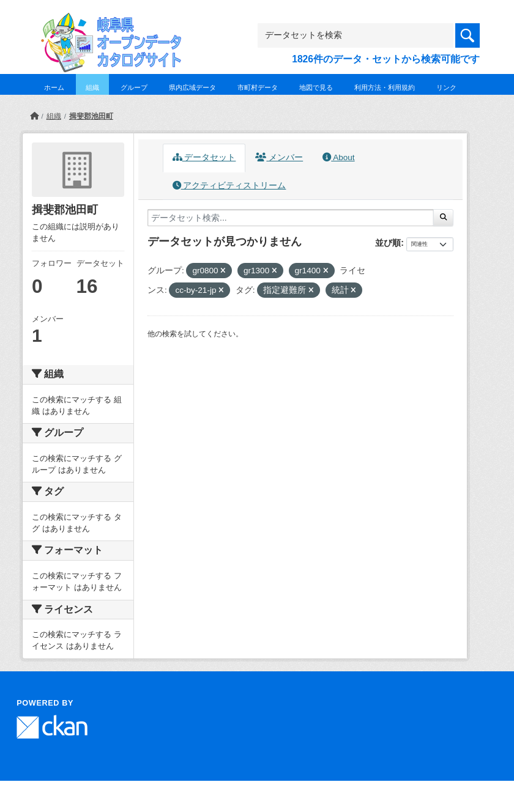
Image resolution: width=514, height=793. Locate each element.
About (338, 157)
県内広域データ (192, 87)
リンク (446, 87)
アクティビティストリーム (229, 185)
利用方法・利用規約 (384, 87)
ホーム (54, 87)
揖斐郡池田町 (91, 116)
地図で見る (316, 87)
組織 (92, 87)
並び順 (388, 243)
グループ (134, 87)
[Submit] (443, 217)
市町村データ (257, 87)
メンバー (279, 157)
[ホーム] (34, 116)
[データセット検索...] (290, 217)
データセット (204, 157)
